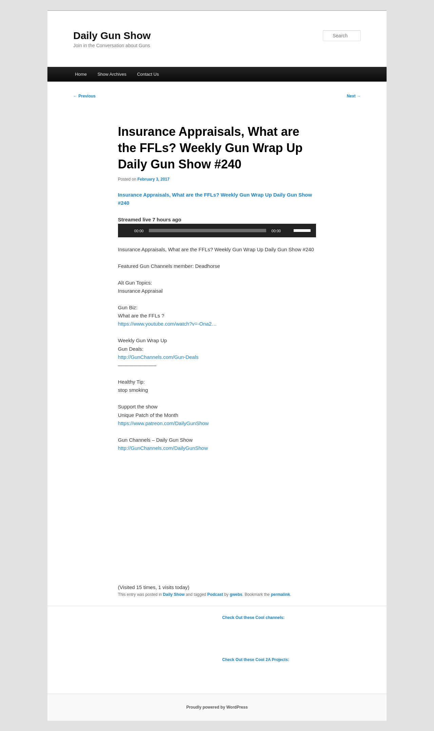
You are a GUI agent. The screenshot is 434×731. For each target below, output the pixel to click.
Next (354, 96)
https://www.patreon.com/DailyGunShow (163, 423)
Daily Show (174, 594)
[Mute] (288, 230)
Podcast (215, 594)
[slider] (207, 230)
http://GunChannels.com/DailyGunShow (163, 448)
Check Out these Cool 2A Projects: (255, 659)
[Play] (126, 230)
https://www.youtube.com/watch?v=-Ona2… (167, 324)
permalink (280, 594)
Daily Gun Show (112, 35)
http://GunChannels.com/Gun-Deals (158, 357)
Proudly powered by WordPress (217, 707)
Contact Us (148, 74)
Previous (84, 96)
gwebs (236, 594)
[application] (217, 230)
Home (81, 74)
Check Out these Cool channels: (253, 617)
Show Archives (111, 74)
